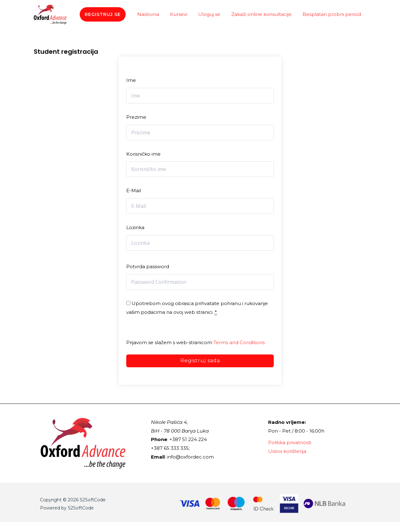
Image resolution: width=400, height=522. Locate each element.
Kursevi (184, 14)
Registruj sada (200, 361)
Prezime (136, 117)
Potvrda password (147, 266)
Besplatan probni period (332, 14)
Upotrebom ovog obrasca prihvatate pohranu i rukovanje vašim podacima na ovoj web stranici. (197, 307)
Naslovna (155, 14)
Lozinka (135, 227)
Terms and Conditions (239, 342)
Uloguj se (213, 14)
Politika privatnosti (289, 442)
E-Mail (133, 190)
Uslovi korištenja (287, 451)
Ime (131, 80)
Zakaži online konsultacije (264, 14)
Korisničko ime (143, 154)
